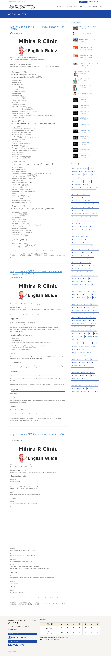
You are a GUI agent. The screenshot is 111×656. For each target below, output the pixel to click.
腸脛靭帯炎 (80, 359)
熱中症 (74, 330)
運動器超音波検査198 (84, 105)
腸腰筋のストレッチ (83, 71)
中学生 (95, 275)
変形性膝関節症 (92, 291)
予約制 (74, 278)
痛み (86, 333)
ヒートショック (76, 246)
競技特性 (97, 336)
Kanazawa (88, 174)
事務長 (86, 278)
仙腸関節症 (75, 284)
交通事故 (84, 281)
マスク (93, 252)
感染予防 (80, 304)
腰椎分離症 (75, 356)
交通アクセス (83, 2)
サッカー (81, 203)
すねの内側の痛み (77, 184)
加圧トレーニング (77, 288)
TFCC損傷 (88, 178)
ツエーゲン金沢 (84, 226)
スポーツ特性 (94, 216)
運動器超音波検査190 (84, 155)
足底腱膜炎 (75, 375)
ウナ (74, 194)
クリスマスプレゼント (78, 200)
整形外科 (97, 313)
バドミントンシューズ (78, 239)
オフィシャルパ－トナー (83, 194)
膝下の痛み (82, 362)
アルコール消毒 (94, 187)
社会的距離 (89, 336)
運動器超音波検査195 (84, 124)
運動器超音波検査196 (84, 118)
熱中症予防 (81, 330)
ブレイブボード (76, 252)
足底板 (92, 372)
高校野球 (84, 391)
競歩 (74, 339)
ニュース (84, 233)
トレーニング (76, 233)
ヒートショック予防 (87, 246)
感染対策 (87, 304)
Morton (95, 174)
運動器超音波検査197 (84, 112)
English (86, 168)
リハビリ (85, 265)
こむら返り (88, 181)
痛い (81, 333)
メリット (75, 258)
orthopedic (75, 178)
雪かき (91, 385)
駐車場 (79, 388)
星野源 (85, 320)
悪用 (74, 304)
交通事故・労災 (78, 6)
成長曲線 (80, 307)
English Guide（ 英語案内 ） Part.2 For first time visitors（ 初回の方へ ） (36, 272)
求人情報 (95, 6)
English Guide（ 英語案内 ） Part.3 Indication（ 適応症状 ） (37, 28)
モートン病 (82, 258)
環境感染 (95, 330)
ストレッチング (76, 210)
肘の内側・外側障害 (84, 346)
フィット (75, 249)
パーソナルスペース (88, 242)
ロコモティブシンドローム (85, 268)
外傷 (74, 294)
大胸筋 (79, 294)
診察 (81, 365)
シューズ (97, 203)
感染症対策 (95, 304)
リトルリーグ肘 (76, 265)
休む (82, 284)
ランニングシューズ (85, 262)
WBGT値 (95, 178)
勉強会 (90, 288)
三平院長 (90, 271)
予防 (80, 278)
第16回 (74, 343)
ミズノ (90, 255)
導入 (96, 297)
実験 (79, 297)
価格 (95, 284)
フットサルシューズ (93, 249)
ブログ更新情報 (76, 22)
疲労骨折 (75, 333)
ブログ (101, 6)
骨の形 (90, 388)
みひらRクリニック (88, 184)
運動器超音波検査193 (84, 136)
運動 (88, 375)
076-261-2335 (95, 2)
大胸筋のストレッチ (83, 79)
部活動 (94, 375)
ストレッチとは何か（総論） (85, 93)
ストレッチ (95, 207)
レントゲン (92, 265)
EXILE (92, 168)
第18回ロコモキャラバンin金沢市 (87, 27)
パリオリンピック (77, 242)
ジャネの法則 (87, 207)
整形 (81, 313)
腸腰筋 (87, 359)
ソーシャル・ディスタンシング (87, 223)
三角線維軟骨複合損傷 (78, 275)
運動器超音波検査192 (84, 143)
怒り (96, 301)
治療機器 (81, 326)
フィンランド (83, 249)
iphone (74, 174)
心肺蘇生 (89, 301)
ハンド (90, 233)
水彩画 (74, 326)
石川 (97, 333)
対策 (91, 297)
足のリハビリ (83, 368)
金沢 (79, 378)
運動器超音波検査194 (84, 130)
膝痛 (89, 362)
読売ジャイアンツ (89, 365)
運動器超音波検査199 (84, 99)
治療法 (87, 326)
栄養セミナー (76, 323)
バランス (88, 239)
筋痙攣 (81, 343)
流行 (94, 326)
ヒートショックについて (84, 33)
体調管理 (88, 284)
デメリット (92, 229)
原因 (97, 288)
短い (92, 333)
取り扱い (75, 291)
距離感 (82, 375)
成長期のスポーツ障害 (90, 307)
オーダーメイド (76, 197)
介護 (90, 281)
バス (83, 236)
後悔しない (81, 301)
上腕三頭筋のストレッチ (84, 85)
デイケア (85, 229)
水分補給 (94, 323)
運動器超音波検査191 (84, 149)
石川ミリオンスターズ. (78, 336)
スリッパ (75, 223)
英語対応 (75, 365)
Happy (81, 171)
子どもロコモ (87, 294)
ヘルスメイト (86, 252)
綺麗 (96, 343)
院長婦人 (75, 385)
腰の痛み (90, 352)
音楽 (74, 388)
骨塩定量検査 (76, 391)
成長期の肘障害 (76, 310)
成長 (74, 307)
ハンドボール (76, 236)
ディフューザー (76, 229)
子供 (95, 294)
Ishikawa (81, 174)
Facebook (75, 171)
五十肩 (92, 278)
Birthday (80, 168)
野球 (74, 378)
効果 (85, 288)
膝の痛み (75, 362)
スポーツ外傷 (76, 216)
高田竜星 (91, 391)
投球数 (96, 310)
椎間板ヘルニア (85, 323)
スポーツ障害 (76, 220)
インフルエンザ (91, 191)
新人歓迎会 (81, 317)
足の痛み (91, 368)
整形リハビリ (88, 313)
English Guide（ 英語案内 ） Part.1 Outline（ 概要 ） (37, 435)
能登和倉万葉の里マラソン (79, 352)
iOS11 (95, 171)
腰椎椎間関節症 (84, 356)
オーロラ (85, 197)
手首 (90, 310)
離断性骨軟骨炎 (83, 385)
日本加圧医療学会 (77, 320)
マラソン (84, 255)
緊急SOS (75, 346)
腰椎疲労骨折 (94, 356)
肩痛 (74, 349)
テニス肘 (93, 226)
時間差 (96, 320)
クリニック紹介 (59, 6)
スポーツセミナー (77, 213)
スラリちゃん (92, 220)
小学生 (74, 301)
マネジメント (76, 255)
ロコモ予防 (75, 271)
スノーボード (86, 210)
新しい (74, 317)
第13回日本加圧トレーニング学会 (85, 339)
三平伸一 (83, 271)
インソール (82, 191)
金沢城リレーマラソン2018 (92, 381)
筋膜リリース (89, 343)
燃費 (88, 330)
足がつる (75, 368)
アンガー (75, 191)
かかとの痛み (80, 181)
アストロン (75, 187)
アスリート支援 (84, 187)
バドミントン (90, 236)
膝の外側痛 (95, 359)
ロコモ (74, 268)
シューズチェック (77, 207)
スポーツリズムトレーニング (90, 213)
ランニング (75, 262)
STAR (82, 178)
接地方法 (75, 313)
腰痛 (74, 359)
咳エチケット (83, 291)
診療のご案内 (69, 6)
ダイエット (75, 226)
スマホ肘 (84, 220)
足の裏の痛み (76, 372)
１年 (98, 391)
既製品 (94, 317)
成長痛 (84, 310)
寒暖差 (85, 297)
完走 (74, 297)
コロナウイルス (89, 200)
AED (74, 168)
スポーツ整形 (87, 6)
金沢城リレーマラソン (78, 381)
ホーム (51, 6)
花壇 (95, 362)
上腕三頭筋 (88, 275)
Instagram (88, 171)
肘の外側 (94, 346)
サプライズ (88, 203)
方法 (88, 317)
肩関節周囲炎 (81, 349)
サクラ (74, 203)
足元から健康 (85, 372)
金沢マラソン (86, 378)
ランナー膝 (90, 258)
